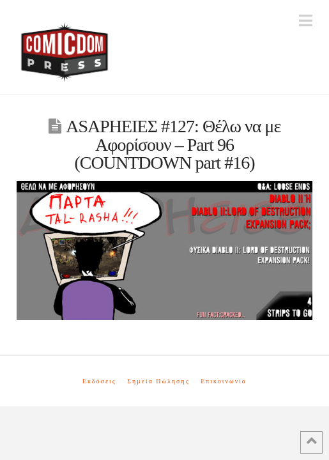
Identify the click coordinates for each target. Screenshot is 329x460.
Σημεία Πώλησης (158, 381)
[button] (305, 21)
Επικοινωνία (224, 381)
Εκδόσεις (99, 381)
